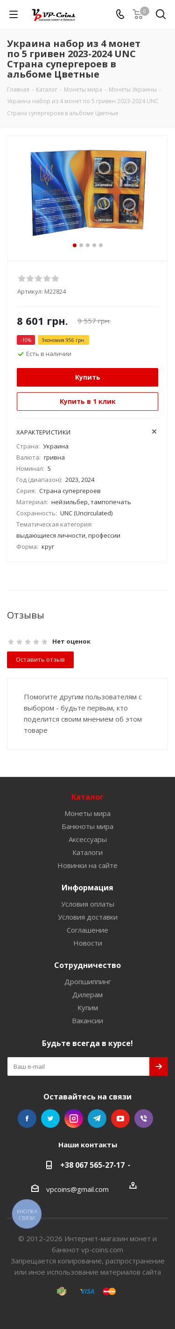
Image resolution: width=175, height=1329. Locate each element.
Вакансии (87, 1020)
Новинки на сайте (87, 865)
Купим (87, 1007)
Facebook (27, 1118)
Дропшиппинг (87, 981)
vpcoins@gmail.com (77, 1189)
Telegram (97, 1118)
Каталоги (87, 852)
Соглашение (87, 929)
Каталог (87, 797)
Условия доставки (88, 916)
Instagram (73, 1118)
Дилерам (87, 994)
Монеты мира (87, 813)
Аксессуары (88, 839)
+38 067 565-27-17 (92, 1165)
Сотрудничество (87, 965)
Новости (87, 942)
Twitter (50, 1118)
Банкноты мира (87, 826)
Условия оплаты (87, 903)
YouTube (120, 1118)
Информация (87, 887)
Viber (143, 1118)
